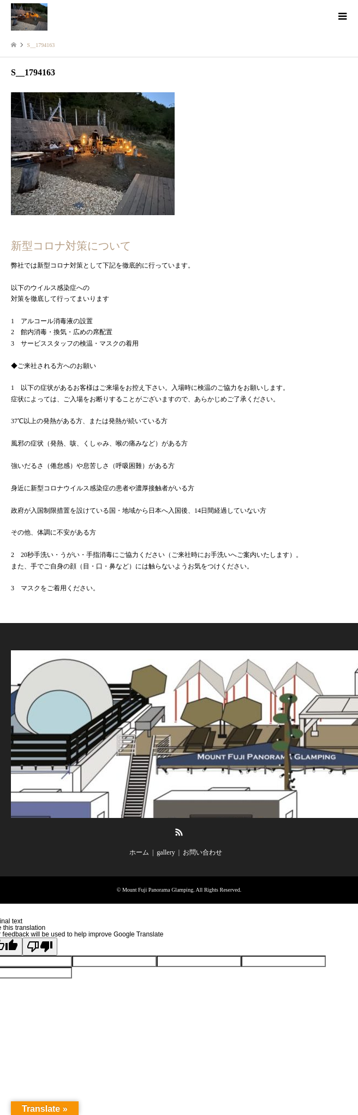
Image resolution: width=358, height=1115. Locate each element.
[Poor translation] (39, 947)
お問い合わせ (202, 852)
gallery (166, 852)
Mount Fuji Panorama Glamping (157, 890)
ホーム (139, 852)
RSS (179, 832)
